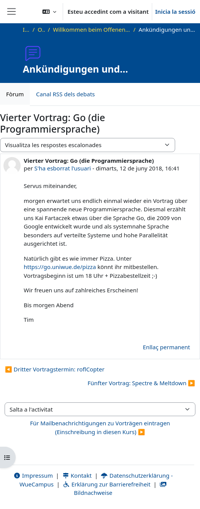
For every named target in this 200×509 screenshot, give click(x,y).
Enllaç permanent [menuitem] (166, 347)
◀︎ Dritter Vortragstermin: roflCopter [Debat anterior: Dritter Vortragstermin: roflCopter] (54, 369)
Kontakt (77, 475)
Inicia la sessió (175, 11)
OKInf (41, 29)
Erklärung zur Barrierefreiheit (106, 484)
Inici (26, 29)
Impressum (33, 475)
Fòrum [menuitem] (15, 94)
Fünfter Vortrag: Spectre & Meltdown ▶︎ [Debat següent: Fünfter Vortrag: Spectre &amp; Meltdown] (141, 383)
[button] (49, 11)
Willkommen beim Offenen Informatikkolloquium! (91, 29)
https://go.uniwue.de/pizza (60, 267)
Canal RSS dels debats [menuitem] (65, 94)
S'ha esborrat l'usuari (62, 168)
